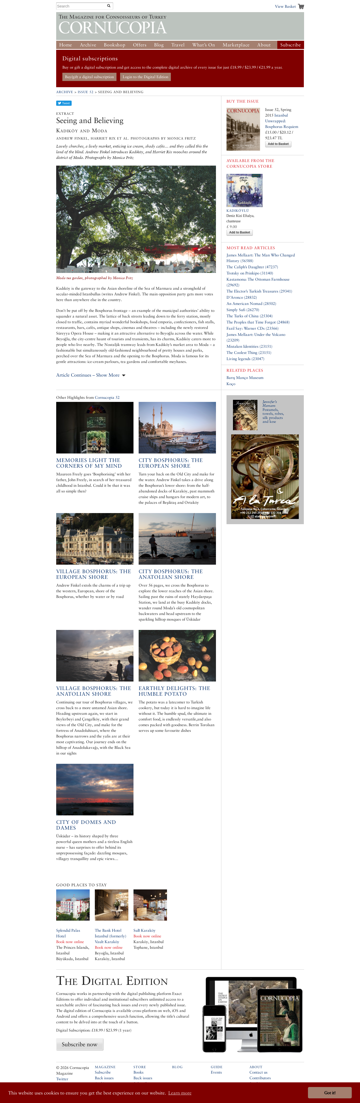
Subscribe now (79, 1044)
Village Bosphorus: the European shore (93, 574)
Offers (140, 44)
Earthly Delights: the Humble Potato (174, 691)
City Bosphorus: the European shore (171, 463)
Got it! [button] (330, 1092)
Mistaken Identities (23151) (249, 346)
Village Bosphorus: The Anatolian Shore (93, 691)
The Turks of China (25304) (250, 316)
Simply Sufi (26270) (243, 309)
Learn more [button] (179, 1093)
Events (216, 1072)
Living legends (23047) (245, 358)
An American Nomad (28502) (251, 303)
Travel (178, 44)
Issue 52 (86, 92)
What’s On (203, 44)
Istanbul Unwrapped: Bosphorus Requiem (281, 121)
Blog (159, 44)
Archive (88, 44)
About (264, 44)
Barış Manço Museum (245, 377)
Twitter (62, 1079)
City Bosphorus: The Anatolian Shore (171, 574)
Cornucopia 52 (107, 397)
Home (65, 44)
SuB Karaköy (144, 930)
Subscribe (290, 44)
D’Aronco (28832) (242, 297)
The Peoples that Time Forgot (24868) (258, 322)
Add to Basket (278, 144)
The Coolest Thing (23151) (249, 352)
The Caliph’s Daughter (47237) (252, 267)
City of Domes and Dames (86, 825)
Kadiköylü (238, 211)
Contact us (258, 1072)
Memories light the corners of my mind (89, 463)
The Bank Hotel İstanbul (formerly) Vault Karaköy (110, 936)
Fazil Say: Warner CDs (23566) (253, 328)
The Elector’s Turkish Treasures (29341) (259, 291)
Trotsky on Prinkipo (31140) (250, 273)
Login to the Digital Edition (145, 77)
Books (138, 1072)
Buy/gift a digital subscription (89, 77)
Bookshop (114, 44)
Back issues (104, 1078)
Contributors (260, 1078)
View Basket (285, 6)
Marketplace (236, 44)
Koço (231, 384)
